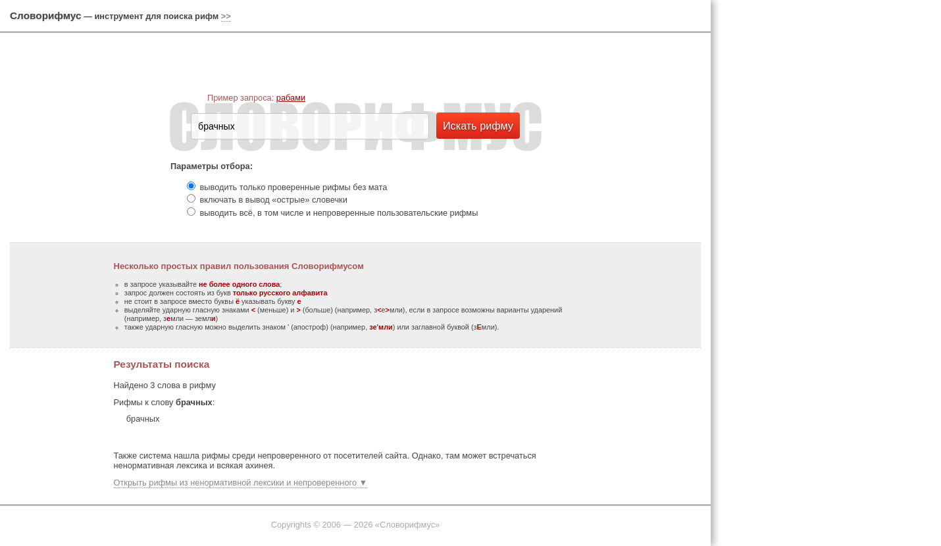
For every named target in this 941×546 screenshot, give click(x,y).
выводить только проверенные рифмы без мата (294, 187)
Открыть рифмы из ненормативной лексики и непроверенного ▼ (241, 482)
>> (226, 16)
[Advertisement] (829, 204)
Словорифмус (46, 15)
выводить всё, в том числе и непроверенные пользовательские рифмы (339, 213)
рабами (290, 98)
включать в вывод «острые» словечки (273, 200)
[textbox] (310, 126)
